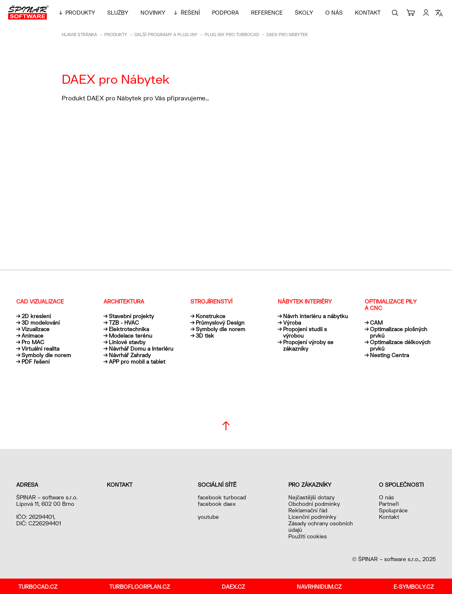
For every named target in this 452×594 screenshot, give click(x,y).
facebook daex (217, 504)
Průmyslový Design (220, 322)
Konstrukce (210, 316)
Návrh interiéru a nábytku (315, 316)
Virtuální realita (40, 348)
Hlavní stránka (79, 34)
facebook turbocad (222, 497)
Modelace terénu (130, 335)
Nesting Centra (389, 355)
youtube (208, 517)
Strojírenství (211, 301)
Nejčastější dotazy (311, 497)
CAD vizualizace (40, 301)
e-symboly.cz (414, 586)
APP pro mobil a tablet (137, 361)
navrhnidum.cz (319, 586)
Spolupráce (393, 510)
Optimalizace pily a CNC (391, 304)
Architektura (124, 301)
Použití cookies (307, 536)
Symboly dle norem (46, 355)
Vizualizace (36, 329)
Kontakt (368, 12)
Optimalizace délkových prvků (400, 345)
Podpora (225, 12)
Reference (267, 12)
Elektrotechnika (129, 329)
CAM (376, 322)
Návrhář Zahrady (130, 355)
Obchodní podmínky (314, 504)
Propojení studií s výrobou (305, 332)
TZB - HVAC (124, 322)
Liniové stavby (127, 342)
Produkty (80, 12)
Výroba (292, 322)
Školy (304, 12)
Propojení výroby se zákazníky (308, 345)
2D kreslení (36, 316)
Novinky (153, 12)
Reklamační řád (307, 510)
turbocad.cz (37, 586)
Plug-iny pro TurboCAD (232, 34)
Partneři (389, 504)
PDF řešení (36, 361)
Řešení (190, 12)
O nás (334, 12)
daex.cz (233, 586)
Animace (32, 335)
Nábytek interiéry (305, 301)
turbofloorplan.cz (139, 586)
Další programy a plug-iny (165, 34)
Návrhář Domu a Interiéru (141, 348)
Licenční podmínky (312, 517)
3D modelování (41, 322)
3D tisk (205, 335)
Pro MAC (33, 342)
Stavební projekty (131, 316)
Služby (117, 12)
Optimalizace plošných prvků (398, 332)
